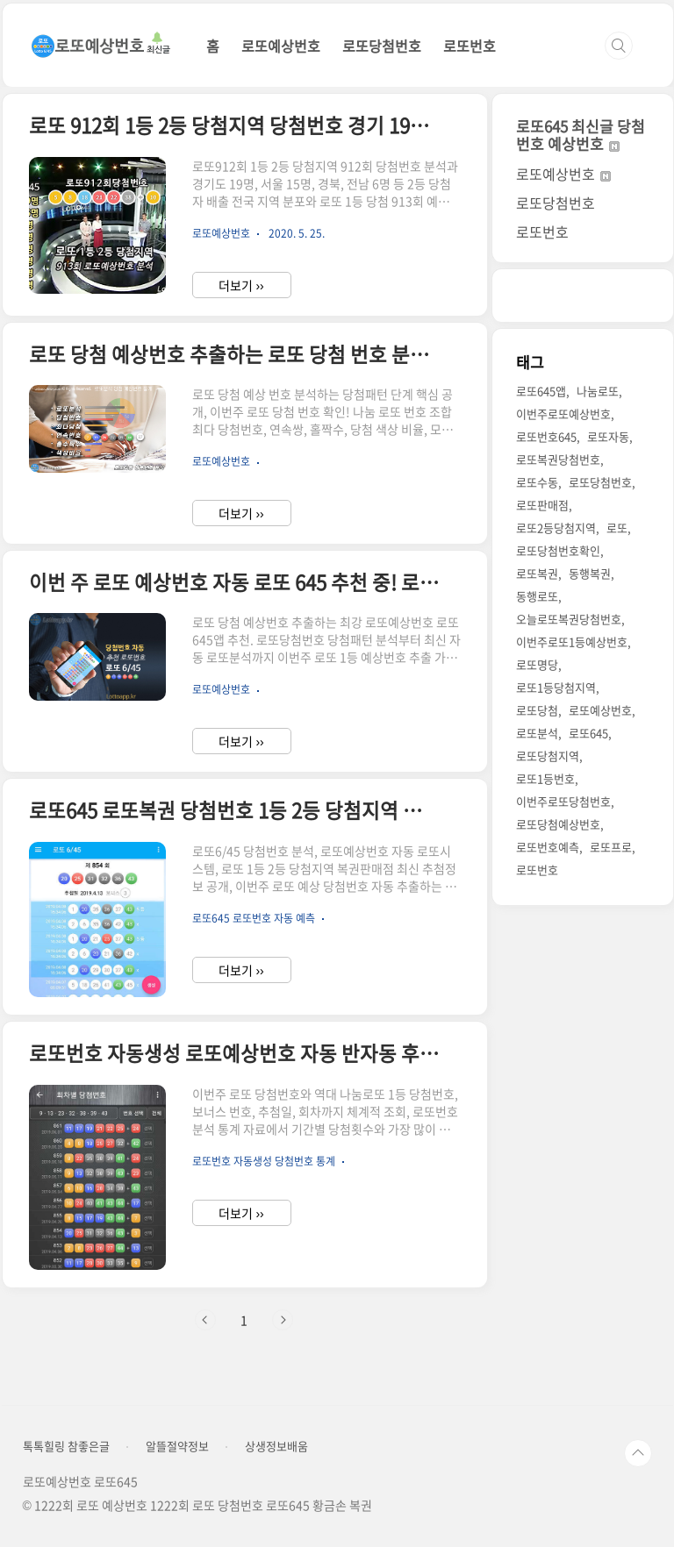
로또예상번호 (280, 45)
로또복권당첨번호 (558, 459)
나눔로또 (598, 390)
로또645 (588, 732)
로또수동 (537, 482)
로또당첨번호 (381, 45)
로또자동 (608, 436)
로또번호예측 (547, 846)
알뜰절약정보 (177, 1446)
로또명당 (537, 664)
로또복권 (537, 573)
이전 (205, 1319)
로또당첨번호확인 (558, 550)
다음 (282, 1319)
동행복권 (590, 573)
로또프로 (611, 846)
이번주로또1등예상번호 (571, 641)
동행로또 (537, 596)
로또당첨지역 (547, 755)
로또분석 (537, 732)
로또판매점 (542, 504)
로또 (616, 527)
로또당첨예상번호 (558, 824)
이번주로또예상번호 (563, 413)
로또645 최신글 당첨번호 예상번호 (580, 134)
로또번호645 (546, 436)
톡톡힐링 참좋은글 (66, 1446)
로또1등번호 (545, 778)
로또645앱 (541, 390)
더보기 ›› (241, 285)
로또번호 (469, 45)
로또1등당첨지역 (556, 687)
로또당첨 (537, 710)
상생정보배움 (276, 1446)
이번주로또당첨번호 (563, 801)
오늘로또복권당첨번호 (568, 618)
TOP (638, 1453)
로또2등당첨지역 (556, 527)
